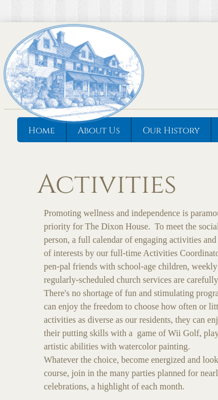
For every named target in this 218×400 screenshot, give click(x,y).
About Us (99, 130)
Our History (171, 130)
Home (41, 130)
